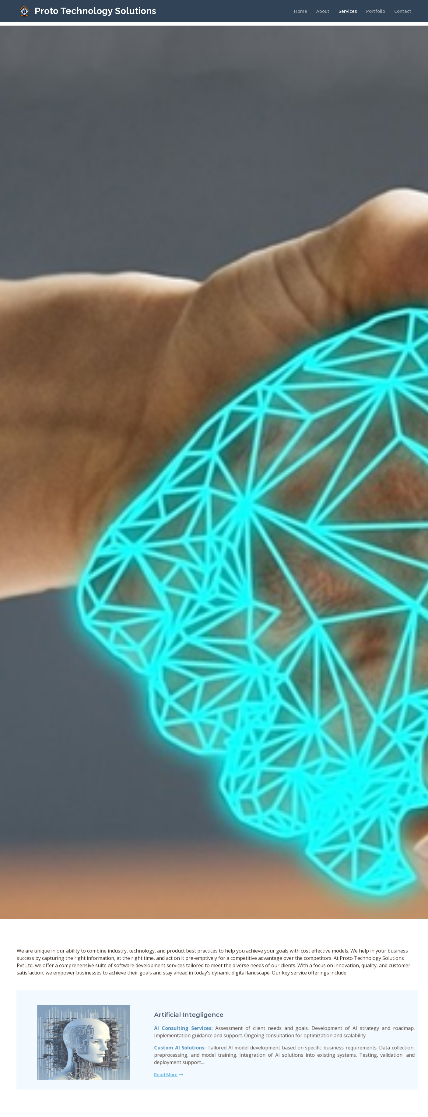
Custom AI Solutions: (190, 1058)
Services (348, 11)
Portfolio (375, 11)
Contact (402, 11)
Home (300, 11)
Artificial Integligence (199, 1025)
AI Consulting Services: (194, 1038)
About (322, 11)
